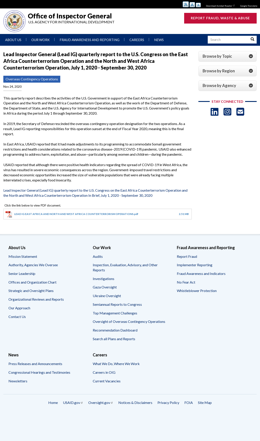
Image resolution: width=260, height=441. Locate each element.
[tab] (227, 56)
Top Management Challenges (115, 313)
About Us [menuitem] (13, 40)
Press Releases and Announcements (35, 364)
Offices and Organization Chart (32, 282)
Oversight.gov (100, 402)
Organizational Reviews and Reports (36, 299)
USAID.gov (73, 402)
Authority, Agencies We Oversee (33, 265)
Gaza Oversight (105, 287)
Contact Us (17, 316)
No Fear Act (186, 282)
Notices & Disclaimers (135, 402)
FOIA (188, 402)
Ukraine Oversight (107, 296)
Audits (98, 256)
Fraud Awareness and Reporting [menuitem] (89, 40)
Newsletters (17, 381)
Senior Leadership (21, 273)
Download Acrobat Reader (220, 5)
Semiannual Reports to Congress (117, 304)
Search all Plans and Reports (114, 339)
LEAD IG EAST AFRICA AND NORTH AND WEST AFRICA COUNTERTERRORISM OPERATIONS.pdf (76, 214)
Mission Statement (22, 256)
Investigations (103, 278)
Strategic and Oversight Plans (31, 290)
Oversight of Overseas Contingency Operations (129, 321)
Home (53, 402)
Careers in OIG (104, 372)
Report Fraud (187, 256)
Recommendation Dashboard (115, 330)
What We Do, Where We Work (116, 364)
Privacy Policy (168, 402)
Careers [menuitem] (136, 40)
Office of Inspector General (70, 16)
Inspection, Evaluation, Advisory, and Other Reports (125, 267)
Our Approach (19, 308)
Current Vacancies (107, 381)
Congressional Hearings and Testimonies (39, 372)
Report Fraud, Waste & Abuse (220, 18)
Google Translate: (249, 5)
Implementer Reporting (194, 265)
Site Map (205, 402)
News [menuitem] (159, 40)
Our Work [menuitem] (40, 40)
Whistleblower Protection (197, 290)
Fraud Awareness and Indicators (201, 273)
